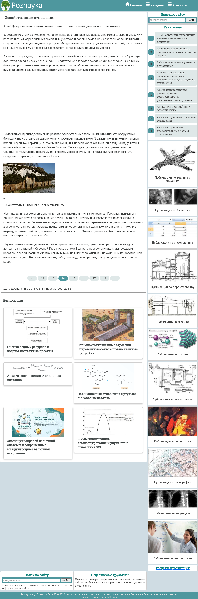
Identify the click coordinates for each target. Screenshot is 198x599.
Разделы (157, 5)
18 (104, 278)
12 (42, 278)
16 (83, 278)
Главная (136, 5)
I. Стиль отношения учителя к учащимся (176, 64)
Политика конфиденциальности (160, 594)
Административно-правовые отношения (176, 118)
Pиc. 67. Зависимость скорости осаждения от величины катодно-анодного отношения (176, 78)
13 (52, 278)
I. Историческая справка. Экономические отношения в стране (176, 52)
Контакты (179, 5)
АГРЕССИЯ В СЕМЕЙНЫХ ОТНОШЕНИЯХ (173, 108)
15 (73, 278)
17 (94, 278)
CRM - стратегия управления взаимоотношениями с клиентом (176, 38)
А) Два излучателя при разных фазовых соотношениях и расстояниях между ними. (175, 95)
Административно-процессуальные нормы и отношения (174, 131)
